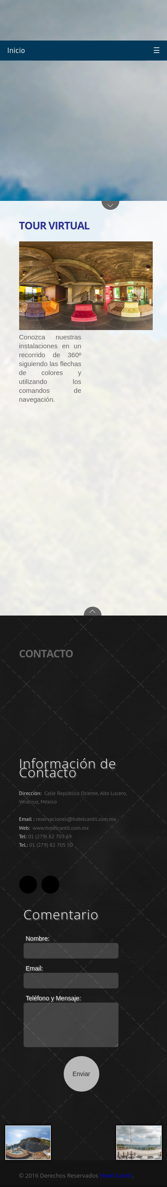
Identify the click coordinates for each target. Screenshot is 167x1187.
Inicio (16, 50)
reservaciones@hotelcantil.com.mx (76, 819)
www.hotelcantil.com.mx (61, 827)
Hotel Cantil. (116, 1175)
